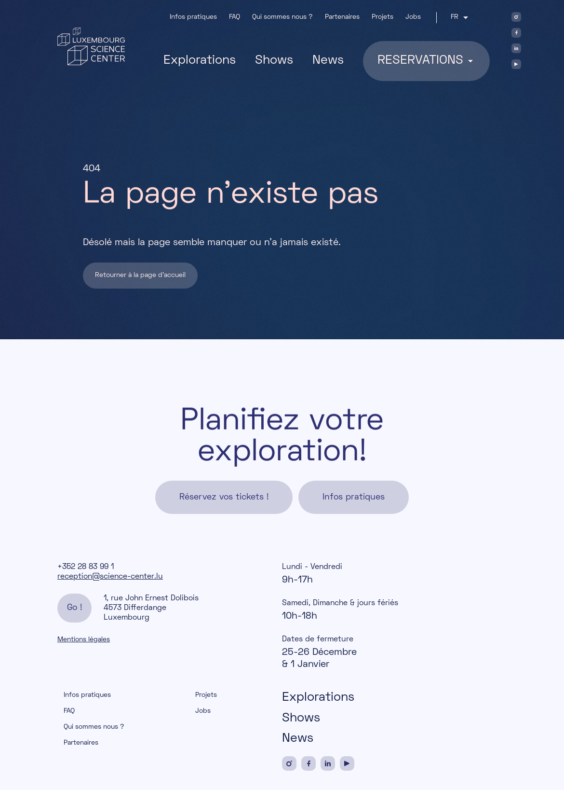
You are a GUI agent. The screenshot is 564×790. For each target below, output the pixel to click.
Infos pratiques (193, 17)
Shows (274, 61)
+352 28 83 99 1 (85, 567)
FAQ (234, 17)
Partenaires (342, 17)
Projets (382, 17)
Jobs (413, 17)
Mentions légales (83, 640)
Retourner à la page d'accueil (140, 275)
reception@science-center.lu (110, 576)
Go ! (74, 608)
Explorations (199, 61)
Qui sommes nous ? (282, 17)
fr (453, 17)
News (328, 61)
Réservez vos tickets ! (224, 498)
